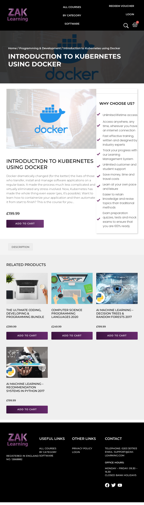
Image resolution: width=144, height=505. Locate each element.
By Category (72, 15)
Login (130, 14)
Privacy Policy (82, 448)
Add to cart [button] (27, 335)
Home (12, 48)
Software (72, 23)
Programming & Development (40, 48)
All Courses (72, 7)
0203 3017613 (129, 448)
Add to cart (25, 223)
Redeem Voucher (121, 6)
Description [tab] (20, 247)
